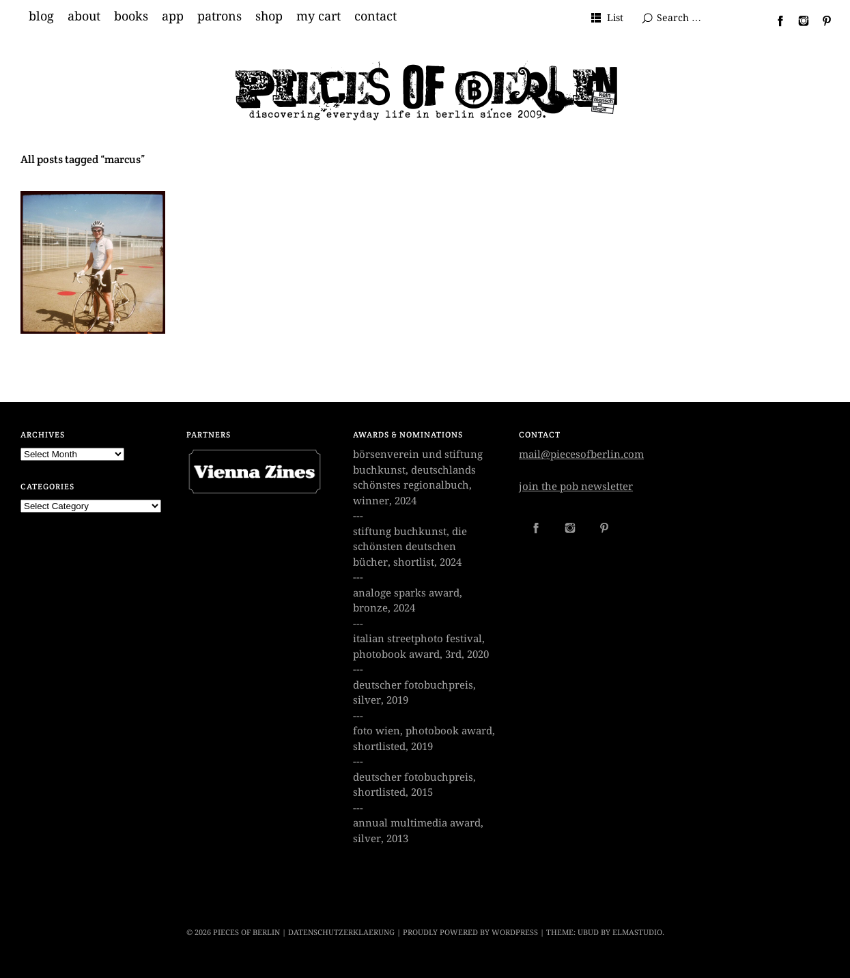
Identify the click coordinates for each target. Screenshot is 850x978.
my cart (318, 16)
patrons (219, 16)
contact (375, 16)
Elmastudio (637, 932)
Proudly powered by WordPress (470, 932)
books (131, 16)
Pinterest (821, 20)
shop (269, 16)
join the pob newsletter (576, 486)
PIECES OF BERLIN (246, 932)
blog (41, 16)
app (173, 16)
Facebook (775, 20)
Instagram (798, 20)
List (615, 17)
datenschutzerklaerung (341, 932)
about (84, 16)
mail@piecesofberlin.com (581, 454)
